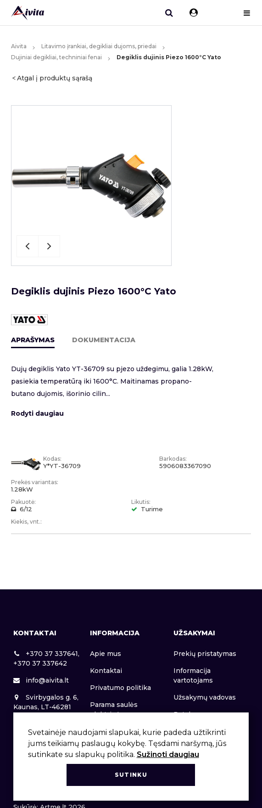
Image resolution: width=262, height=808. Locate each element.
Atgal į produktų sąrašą (54, 78)
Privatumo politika (120, 688)
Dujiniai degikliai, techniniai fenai (56, 57)
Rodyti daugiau (37, 413)
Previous (28, 246)
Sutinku (131, 774)
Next (49, 246)
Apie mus (105, 654)
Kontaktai (106, 671)
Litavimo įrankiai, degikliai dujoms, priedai (98, 46)
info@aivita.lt (41, 680)
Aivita (19, 46)
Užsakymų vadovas (204, 697)
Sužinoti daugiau (168, 754)
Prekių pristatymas (204, 654)
